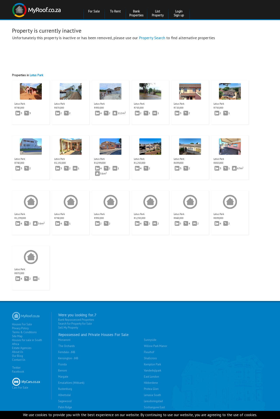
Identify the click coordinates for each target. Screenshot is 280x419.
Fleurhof (149, 352)
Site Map (17, 336)
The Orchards (66, 346)
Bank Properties (136, 13)
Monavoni (64, 340)
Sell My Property (68, 327)
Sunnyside (150, 340)
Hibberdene (151, 383)
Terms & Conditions (24, 332)
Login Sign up (179, 13)
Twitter (16, 368)
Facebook (18, 371)
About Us (17, 352)
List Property (158, 13)
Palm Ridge (65, 407)
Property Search (152, 37)
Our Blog (17, 356)
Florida (62, 364)
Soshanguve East (154, 407)
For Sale (94, 11)
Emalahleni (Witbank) (71, 383)
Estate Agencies (22, 348)
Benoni (62, 370)
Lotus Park (36, 75)
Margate (63, 377)
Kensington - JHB (68, 358)
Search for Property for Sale (75, 324)
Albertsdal (64, 395)
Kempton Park (152, 364)
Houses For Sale (22, 324)
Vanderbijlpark (152, 370)
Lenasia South (152, 395)
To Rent (115, 11)
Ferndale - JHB (66, 352)
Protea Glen (151, 389)
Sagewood (65, 401)
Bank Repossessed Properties (76, 320)
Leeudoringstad (153, 401)
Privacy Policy (20, 328)
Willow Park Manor (155, 346)
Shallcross (150, 358)
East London (151, 377)
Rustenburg (65, 389)
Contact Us (18, 360)
